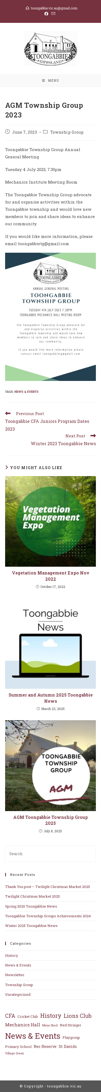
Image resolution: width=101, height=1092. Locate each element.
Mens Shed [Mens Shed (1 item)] (50, 1025)
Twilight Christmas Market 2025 (32, 896)
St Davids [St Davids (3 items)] (68, 1046)
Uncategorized (17, 994)
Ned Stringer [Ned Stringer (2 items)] (70, 1025)
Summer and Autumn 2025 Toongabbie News (51, 698)
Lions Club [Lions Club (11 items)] (78, 1015)
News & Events (27, 392)
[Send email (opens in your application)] (53, 13)
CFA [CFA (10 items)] (10, 1015)
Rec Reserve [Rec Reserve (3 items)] (45, 1046)
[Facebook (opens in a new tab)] (47, 13)
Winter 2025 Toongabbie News (31, 925)
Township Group (66, 132)
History (11, 955)
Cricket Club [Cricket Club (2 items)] (28, 1016)
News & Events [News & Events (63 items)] (32, 1035)
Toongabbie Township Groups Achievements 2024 (48, 915)
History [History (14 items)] (50, 1015)
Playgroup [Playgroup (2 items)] (71, 1037)
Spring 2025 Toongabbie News (31, 906)
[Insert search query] (50, 853)
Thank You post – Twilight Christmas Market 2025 (47, 886)
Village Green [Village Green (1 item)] (14, 1053)
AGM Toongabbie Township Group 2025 (50, 820)
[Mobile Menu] (50, 80)
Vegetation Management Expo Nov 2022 (50, 575)
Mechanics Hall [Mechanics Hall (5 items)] (22, 1024)
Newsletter (15, 974)
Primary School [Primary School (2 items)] (18, 1046)
